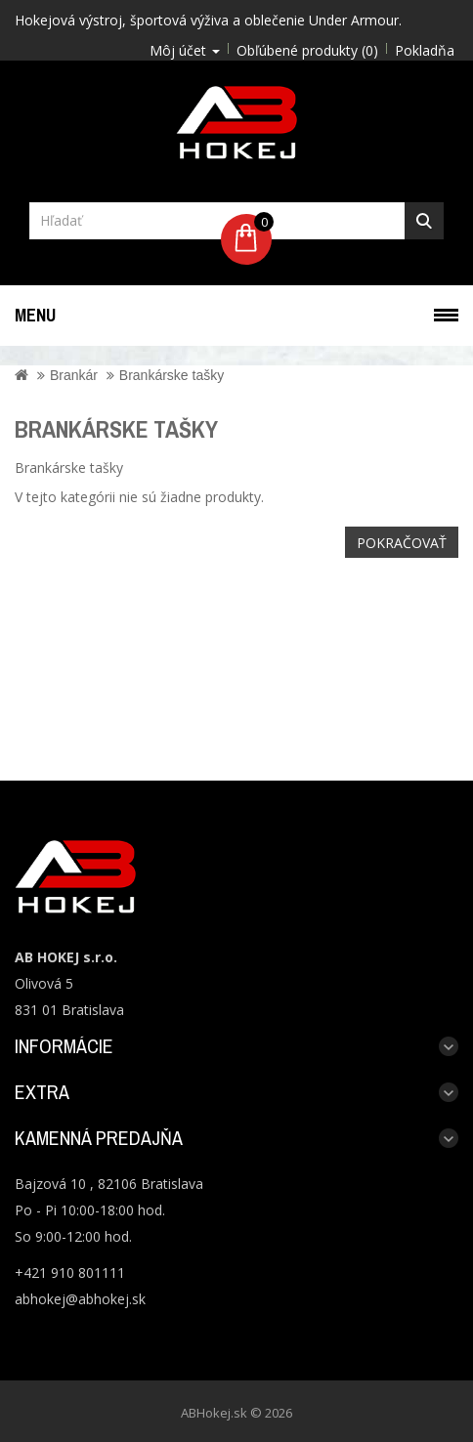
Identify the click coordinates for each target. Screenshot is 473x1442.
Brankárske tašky (171, 375)
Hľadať (424, 220)
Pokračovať (402, 542)
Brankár (74, 375)
